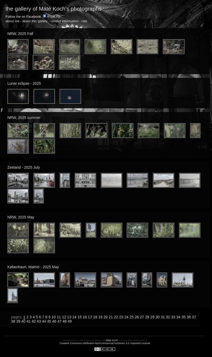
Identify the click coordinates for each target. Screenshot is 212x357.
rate (84, 21)
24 (126, 317)
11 (59, 317)
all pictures (69, 340)
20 (105, 317)
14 (74, 317)
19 (100, 317)
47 (59, 321)
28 (147, 317)
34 (178, 317)
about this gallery (35, 21)
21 (111, 317)
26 (137, 317)
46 (54, 321)
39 (18, 321)
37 (194, 317)
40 (23, 321)
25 (132, 317)
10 (53, 317)
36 (189, 317)
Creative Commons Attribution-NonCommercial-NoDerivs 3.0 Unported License (105, 343)
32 (168, 317)
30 (158, 317)
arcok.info (52, 16)
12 (64, 317)
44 (44, 321)
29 (152, 317)
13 (69, 317)
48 (65, 321)
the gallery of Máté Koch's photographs (54, 9)
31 (163, 317)
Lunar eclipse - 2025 (24, 83)
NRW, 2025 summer (24, 117)
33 (173, 317)
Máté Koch (112, 340)
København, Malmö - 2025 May (33, 267)
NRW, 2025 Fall (20, 34)
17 (90, 317)
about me (13, 21)
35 (183, 317)
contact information (64, 21)
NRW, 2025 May (20, 217)
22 (116, 317)
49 (70, 321)
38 (13, 321)
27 (142, 317)
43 (39, 321)
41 (28, 321)
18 (95, 317)
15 (80, 317)
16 (85, 317)
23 (121, 317)
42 (34, 321)
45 (49, 321)
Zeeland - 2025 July (23, 167)
